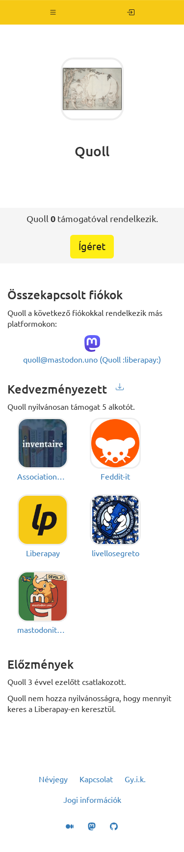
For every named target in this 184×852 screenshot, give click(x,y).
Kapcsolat (96, 779)
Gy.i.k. (135, 779)
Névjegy (53, 779)
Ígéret (92, 246)
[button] (53, 12)
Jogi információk (92, 799)
